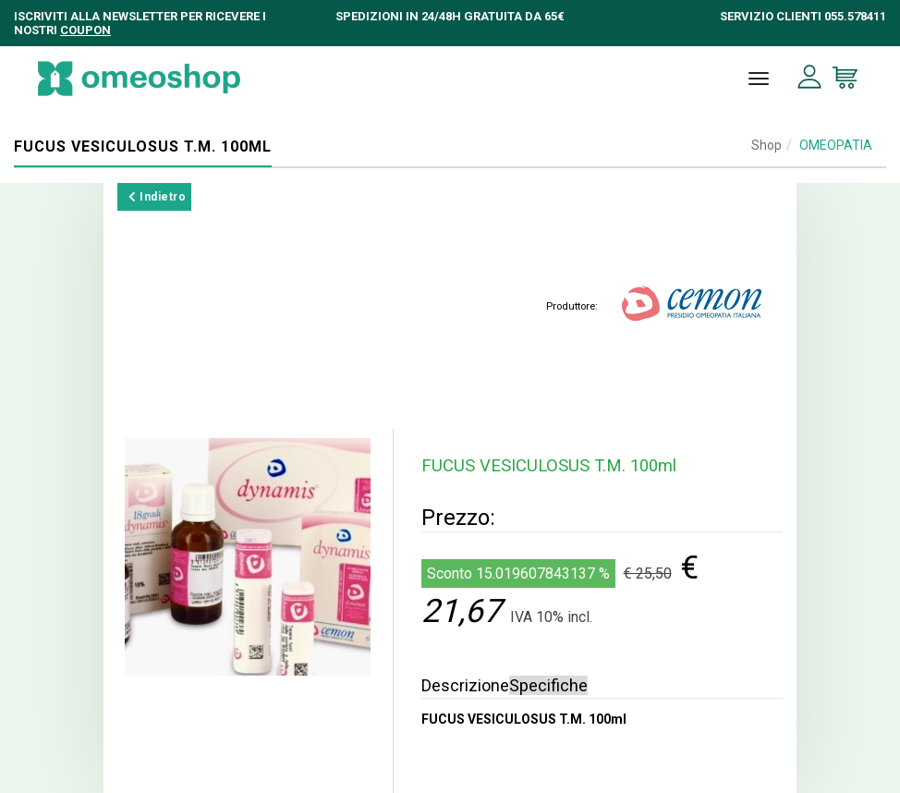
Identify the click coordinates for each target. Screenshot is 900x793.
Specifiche (548, 685)
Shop (766, 145)
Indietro (157, 196)
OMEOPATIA (835, 145)
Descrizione (465, 685)
